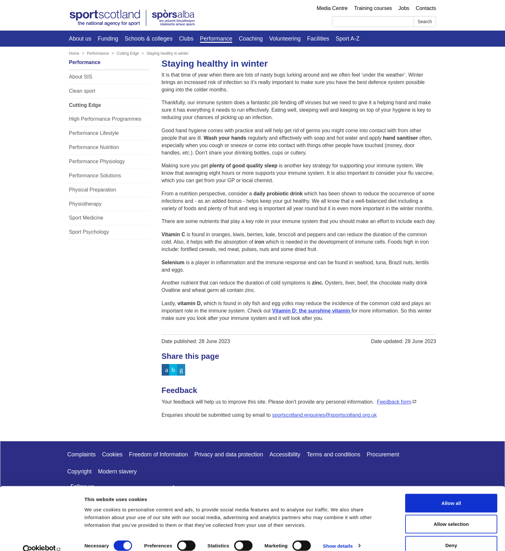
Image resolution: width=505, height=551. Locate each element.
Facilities (318, 38)
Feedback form (394, 402)
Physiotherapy (85, 204)
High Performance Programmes (105, 119)
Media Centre (332, 8)
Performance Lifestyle (94, 133)
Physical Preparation (92, 189)
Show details (338, 534)
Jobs (403, 8)
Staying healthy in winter (167, 53)
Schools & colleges (149, 38)
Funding (108, 38)
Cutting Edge (128, 53)
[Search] (373, 21)
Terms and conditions (333, 454)
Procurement (383, 454)
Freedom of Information (158, 454)
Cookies (112, 454)
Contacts (426, 8)
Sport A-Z (347, 38)
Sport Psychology (89, 232)
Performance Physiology (97, 161)
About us (80, 38)
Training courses (373, 8)
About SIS (80, 76)
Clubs (186, 38)
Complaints (81, 454)
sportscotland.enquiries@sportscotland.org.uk (324, 415)
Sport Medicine (86, 217)
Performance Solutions (95, 175)
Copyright (79, 471)
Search (425, 21)
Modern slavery (117, 471)
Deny (451, 534)
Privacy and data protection (228, 454)
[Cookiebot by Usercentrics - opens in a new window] (42, 538)
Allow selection (451, 513)
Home (74, 53)
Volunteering (285, 38)
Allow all (451, 491)
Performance (216, 38)
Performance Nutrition (94, 147)
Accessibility (285, 454)
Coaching (250, 38)
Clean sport (82, 91)
